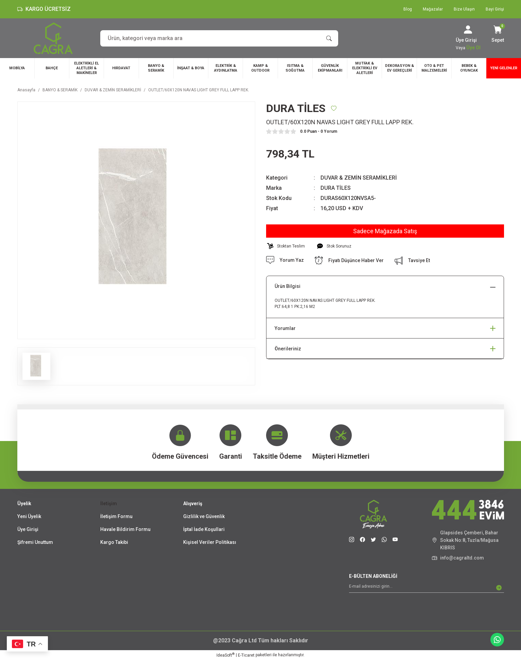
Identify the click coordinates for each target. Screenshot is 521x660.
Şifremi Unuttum (35, 542)
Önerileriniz (288, 348)
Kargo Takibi (114, 542)
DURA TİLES (335, 188)
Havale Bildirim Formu (125, 529)
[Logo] (53, 38)
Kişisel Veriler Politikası (209, 542)
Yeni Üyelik (29, 516)
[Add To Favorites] (333, 108)
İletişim (108, 503)
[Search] (219, 38)
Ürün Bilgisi (287, 286)
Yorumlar (285, 328)
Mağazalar (433, 9)
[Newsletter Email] (426, 588)
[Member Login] (468, 29)
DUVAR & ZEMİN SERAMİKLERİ (358, 178)
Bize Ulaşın (464, 9)
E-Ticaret (246, 655)
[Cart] (497, 34)
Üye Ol (473, 47)
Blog (407, 9)
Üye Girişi (27, 529)
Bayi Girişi (495, 9)
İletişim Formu (116, 516)
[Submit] (499, 588)
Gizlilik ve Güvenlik (204, 516)
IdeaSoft (225, 655)
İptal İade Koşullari (204, 529)
